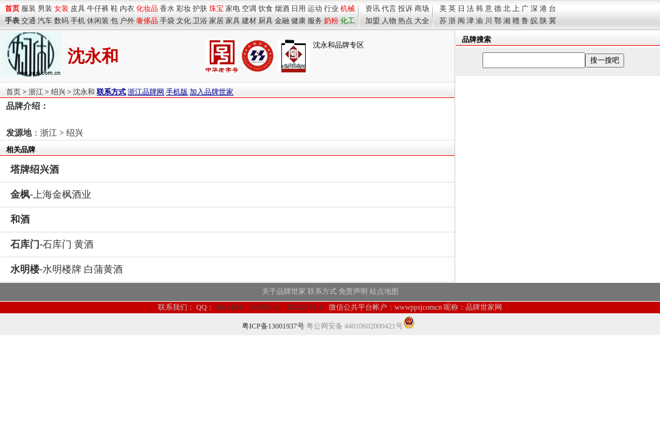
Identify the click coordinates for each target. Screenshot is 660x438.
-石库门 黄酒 (52, 244)
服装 (28, 8)
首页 (13, 92)
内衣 (127, 8)
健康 (298, 20)
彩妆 (183, 8)
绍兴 (58, 92)
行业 (331, 8)
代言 (389, 8)
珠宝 (216, 8)
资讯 (372, 8)
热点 (405, 20)
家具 (232, 20)
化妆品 (147, 8)
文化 (183, 20)
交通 (28, 20)
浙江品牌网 (146, 92)
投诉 (405, 8)
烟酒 (282, 8)
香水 (167, 8)
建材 (249, 20)
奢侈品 (147, 20)
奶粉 (331, 20)
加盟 (372, 20)
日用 (298, 8)
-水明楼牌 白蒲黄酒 (66, 269)
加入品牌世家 (211, 92)
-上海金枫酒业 (50, 194)
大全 (421, 20)
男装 (45, 8)
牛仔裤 (98, 8)
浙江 (36, 92)
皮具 (77, 8)
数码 (61, 20)
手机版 (177, 92)
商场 (421, 8)
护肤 (200, 8)
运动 (315, 8)
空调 (249, 8)
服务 (315, 20)
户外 (127, 20)
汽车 (45, 20)
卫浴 (200, 20)
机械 (347, 8)
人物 (389, 20)
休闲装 (98, 20)
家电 (232, 8)
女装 (61, 8)
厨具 (265, 20)
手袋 (167, 20)
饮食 (265, 8)
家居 (216, 20)
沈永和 (84, 92)
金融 (282, 20)
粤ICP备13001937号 (273, 326)
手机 (77, 20)
